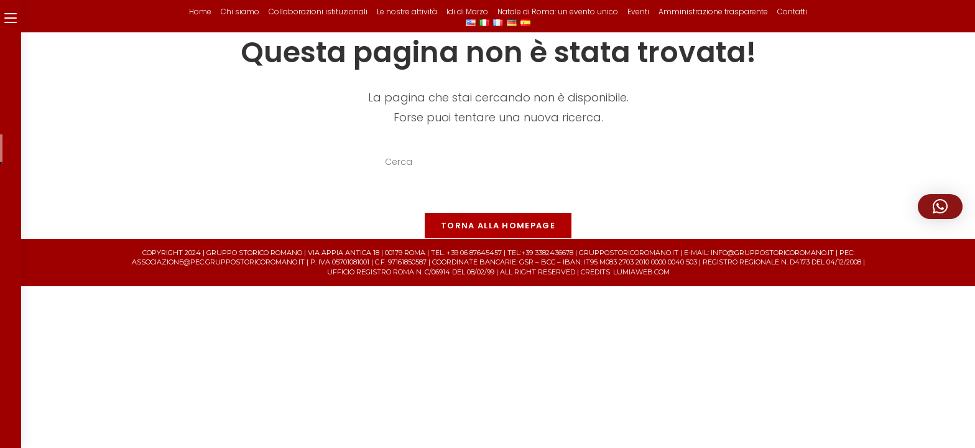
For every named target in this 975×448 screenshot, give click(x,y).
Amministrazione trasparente (713, 11)
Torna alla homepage (498, 225)
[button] (940, 206)
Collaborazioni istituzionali (318, 11)
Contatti (792, 11)
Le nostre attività (407, 11)
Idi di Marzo (467, 11)
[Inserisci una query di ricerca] (498, 162)
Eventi (638, 11)
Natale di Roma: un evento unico (557, 11)
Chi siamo (240, 11)
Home (200, 11)
